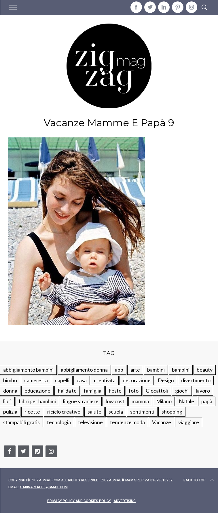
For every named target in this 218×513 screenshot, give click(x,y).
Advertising (124, 501)
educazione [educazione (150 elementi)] (37, 390)
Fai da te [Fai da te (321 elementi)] (67, 390)
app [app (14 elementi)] (119, 369)
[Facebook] (10, 451)
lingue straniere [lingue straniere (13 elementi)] (80, 401)
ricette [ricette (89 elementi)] (32, 411)
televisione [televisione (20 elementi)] (90, 422)
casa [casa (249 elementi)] (82, 380)
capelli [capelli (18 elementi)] (62, 380)
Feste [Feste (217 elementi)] (115, 390)
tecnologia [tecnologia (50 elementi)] (59, 422)
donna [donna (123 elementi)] (10, 390)
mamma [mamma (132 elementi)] (140, 401)
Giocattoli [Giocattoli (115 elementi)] (157, 390)
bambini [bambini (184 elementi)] (180, 369)
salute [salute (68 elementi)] (94, 411)
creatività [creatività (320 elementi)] (104, 380)
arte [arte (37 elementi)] (135, 369)
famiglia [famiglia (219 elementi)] (92, 390)
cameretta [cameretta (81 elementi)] (36, 380)
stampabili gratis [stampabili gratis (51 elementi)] (21, 422)
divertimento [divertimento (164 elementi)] (196, 380)
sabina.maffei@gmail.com (44, 487)
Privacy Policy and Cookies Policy (79, 501)
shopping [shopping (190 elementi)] (172, 411)
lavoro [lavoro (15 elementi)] (203, 390)
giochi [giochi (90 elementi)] (182, 390)
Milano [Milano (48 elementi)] (164, 401)
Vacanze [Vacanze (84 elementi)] (161, 422)
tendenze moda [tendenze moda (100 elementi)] (127, 422)
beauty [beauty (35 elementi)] (205, 369)
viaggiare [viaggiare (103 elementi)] (188, 422)
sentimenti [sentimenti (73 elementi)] (142, 411)
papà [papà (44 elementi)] (206, 401)
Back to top (199, 480)
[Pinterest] (37, 451)
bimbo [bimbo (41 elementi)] (10, 380)
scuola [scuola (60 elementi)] (116, 411)
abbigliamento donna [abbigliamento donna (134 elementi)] (84, 369)
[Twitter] (23, 451)
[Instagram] (51, 451)
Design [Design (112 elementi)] (166, 380)
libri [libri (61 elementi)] (7, 401)
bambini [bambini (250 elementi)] (156, 369)
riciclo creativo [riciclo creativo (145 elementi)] (63, 411)
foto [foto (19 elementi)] (134, 390)
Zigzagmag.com (45, 480)
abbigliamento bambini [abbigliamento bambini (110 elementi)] (28, 369)
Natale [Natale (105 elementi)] (186, 401)
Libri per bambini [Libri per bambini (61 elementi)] (37, 401)
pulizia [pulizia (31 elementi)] (10, 411)
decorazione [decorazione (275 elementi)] (137, 380)
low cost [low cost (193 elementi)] (115, 401)
